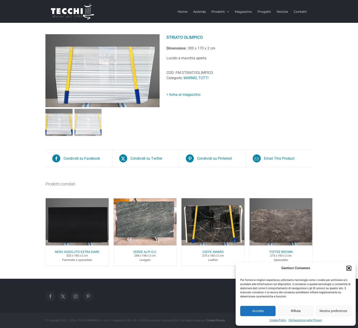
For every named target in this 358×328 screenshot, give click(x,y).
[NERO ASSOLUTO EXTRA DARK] (77, 201)
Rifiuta (296, 311)
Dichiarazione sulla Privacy (305, 320)
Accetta (258, 311)
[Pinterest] (88, 296)
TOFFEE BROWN (281, 252)
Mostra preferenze (333, 311)
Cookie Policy (278, 320)
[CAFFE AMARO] (213, 201)
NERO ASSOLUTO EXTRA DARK (77, 252)
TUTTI (203, 78)
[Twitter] (63, 296)
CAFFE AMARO (213, 252)
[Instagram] (76, 296)
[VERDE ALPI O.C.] (145, 201)
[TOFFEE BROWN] (281, 201)
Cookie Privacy (216, 320)
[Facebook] (50, 296)
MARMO (190, 78)
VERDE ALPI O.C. (145, 252)
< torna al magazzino (183, 94)
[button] (349, 268)
